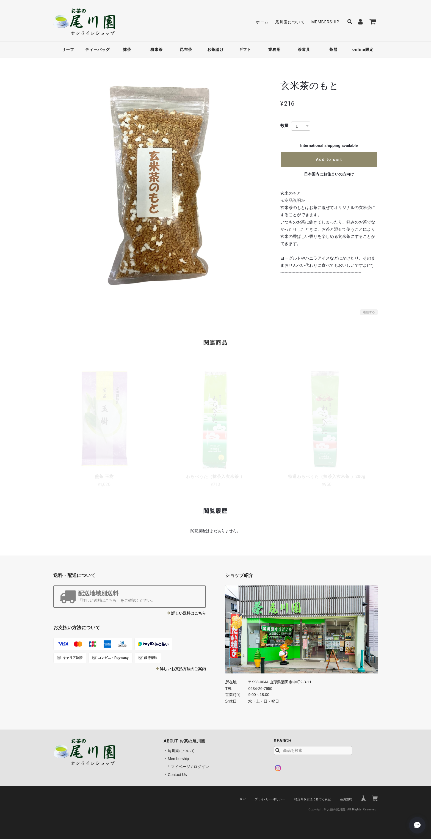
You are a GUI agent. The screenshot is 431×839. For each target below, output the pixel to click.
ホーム (262, 22)
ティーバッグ (97, 49)
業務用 (274, 49)
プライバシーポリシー (270, 799)
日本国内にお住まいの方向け (329, 174)
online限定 (363, 49)
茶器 (333, 49)
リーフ (68, 49)
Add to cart (329, 159)
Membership (325, 22)
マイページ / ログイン (190, 766)
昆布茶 (186, 49)
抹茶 (127, 49)
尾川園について (290, 22)
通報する (369, 312)
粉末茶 (156, 49)
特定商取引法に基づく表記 (312, 799)
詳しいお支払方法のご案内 (183, 669)
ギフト (245, 49)
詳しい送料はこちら (188, 613)
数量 (284, 125)
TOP (242, 799)
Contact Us (177, 774)
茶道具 (304, 49)
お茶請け (215, 49)
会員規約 (346, 799)
